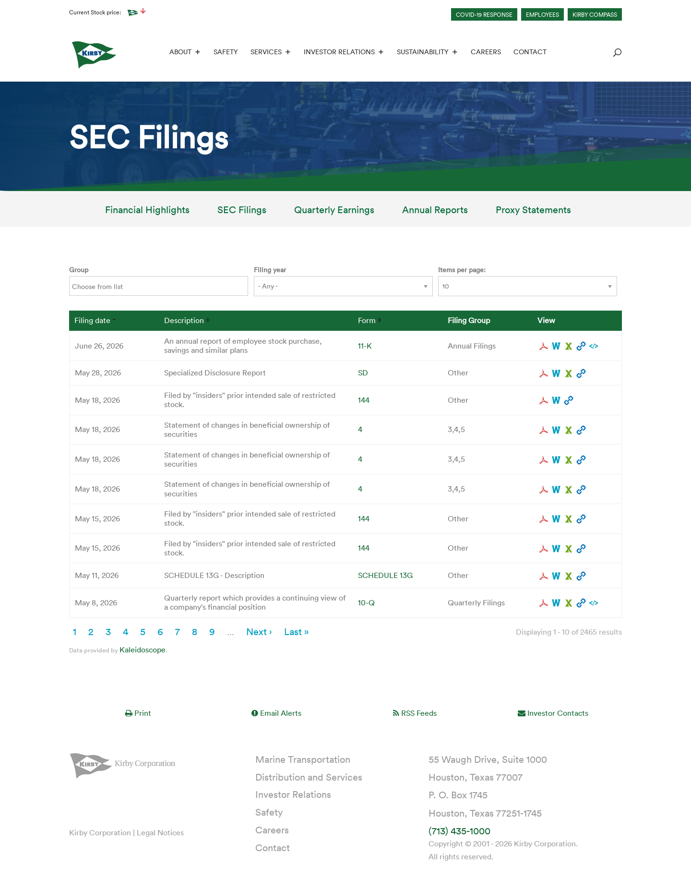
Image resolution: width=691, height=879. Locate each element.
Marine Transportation (302, 759)
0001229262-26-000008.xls (568, 576)
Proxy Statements (533, 212)
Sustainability (422, 53)
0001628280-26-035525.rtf (556, 549)
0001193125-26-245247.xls (568, 374)
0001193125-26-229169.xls (568, 490)
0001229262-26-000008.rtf (556, 576)
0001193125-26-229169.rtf (556, 490)
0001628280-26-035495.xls (568, 519)
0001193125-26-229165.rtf (556, 430)
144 (363, 400)
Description (184, 321)
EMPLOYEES (542, 14)
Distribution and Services (308, 777)
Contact (529, 53)
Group (78, 270)
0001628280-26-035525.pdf (543, 549)
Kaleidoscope (142, 650)
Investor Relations (338, 53)
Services (265, 53)
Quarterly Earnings (334, 212)
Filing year (270, 270)
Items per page (461, 270)
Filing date (92, 321)
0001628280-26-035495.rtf (556, 519)
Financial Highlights (147, 212)
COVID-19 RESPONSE (484, 14)
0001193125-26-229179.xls (568, 460)
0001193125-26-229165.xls (568, 430)
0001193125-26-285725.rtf (556, 346)
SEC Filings (241, 212)
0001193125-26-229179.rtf (556, 460)
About (179, 53)
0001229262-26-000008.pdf (543, 576)
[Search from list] (103, 287)
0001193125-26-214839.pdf (543, 603)
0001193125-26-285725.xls (568, 346)
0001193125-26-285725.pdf (543, 346)
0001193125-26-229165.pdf (543, 430)
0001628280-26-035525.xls (568, 549)
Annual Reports (435, 212)
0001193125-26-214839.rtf (556, 603)
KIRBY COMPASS (594, 14)
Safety (225, 53)
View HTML (581, 346)
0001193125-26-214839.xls (568, 603)
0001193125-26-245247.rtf (556, 374)
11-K (365, 346)
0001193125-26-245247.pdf (543, 374)
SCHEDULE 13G (385, 575)
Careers (485, 53)
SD (363, 373)
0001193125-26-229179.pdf (543, 460)
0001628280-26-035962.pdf (543, 401)
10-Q (366, 603)
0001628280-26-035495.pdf (543, 519)
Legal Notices (160, 833)
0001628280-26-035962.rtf (556, 401)
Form (367, 321)
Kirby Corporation (100, 833)
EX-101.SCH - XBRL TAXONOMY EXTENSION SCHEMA (593, 346)
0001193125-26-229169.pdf (543, 490)
